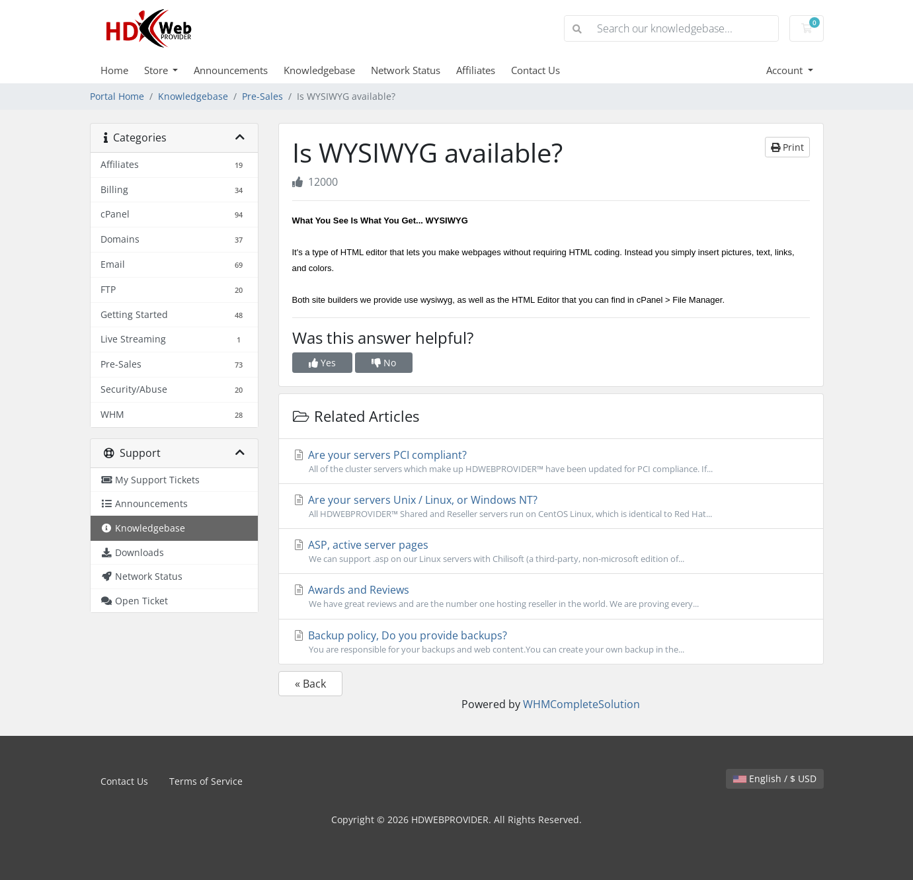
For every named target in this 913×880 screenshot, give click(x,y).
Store (157, 70)
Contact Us (535, 70)
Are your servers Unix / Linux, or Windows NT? (551, 506)
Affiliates (475, 70)
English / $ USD (774, 778)
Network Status (405, 70)
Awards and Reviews (551, 596)
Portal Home (117, 96)
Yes (322, 362)
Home (114, 70)
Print (787, 147)
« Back (310, 683)
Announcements (231, 70)
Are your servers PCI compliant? (551, 461)
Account (785, 70)
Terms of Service (206, 781)
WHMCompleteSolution (581, 704)
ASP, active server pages (551, 551)
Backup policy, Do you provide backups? (551, 642)
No (384, 362)
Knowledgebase (319, 70)
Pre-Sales (262, 96)
